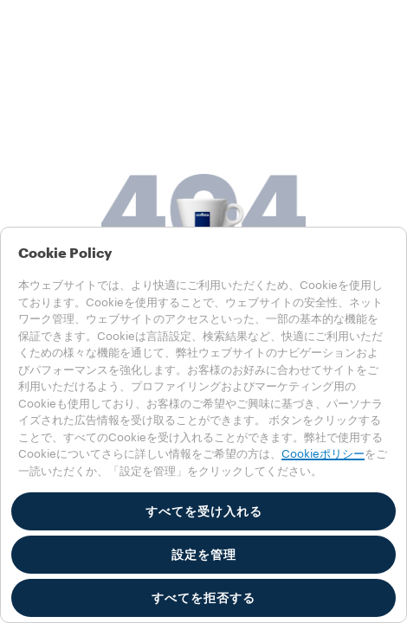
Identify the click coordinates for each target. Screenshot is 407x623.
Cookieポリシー (323, 453)
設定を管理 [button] (203, 555)
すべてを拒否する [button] (203, 598)
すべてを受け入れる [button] (203, 511)
